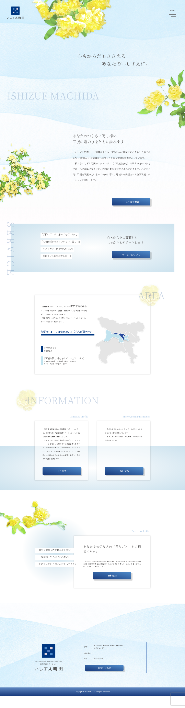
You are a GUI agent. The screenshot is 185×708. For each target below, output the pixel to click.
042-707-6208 (94, 665)
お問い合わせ (95, 680)
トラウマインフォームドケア (57, 444)
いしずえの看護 (131, 201)
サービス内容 (137, 660)
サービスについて (131, 254)
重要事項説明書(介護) (141, 678)
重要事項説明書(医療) (141, 683)
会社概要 (61, 471)
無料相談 (112, 575)
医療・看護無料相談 (140, 674)
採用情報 (124, 471)
